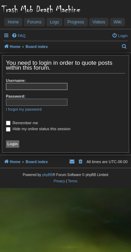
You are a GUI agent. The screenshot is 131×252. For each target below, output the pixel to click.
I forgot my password (24, 109)
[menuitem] (19, 35)
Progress (75, 22)
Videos (99, 22)
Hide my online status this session (38, 129)
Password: (16, 96)
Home (13, 22)
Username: (16, 80)
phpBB (47, 175)
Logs (54, 22)
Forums (34, 22)
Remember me (22, 123)
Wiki (118, 22)
